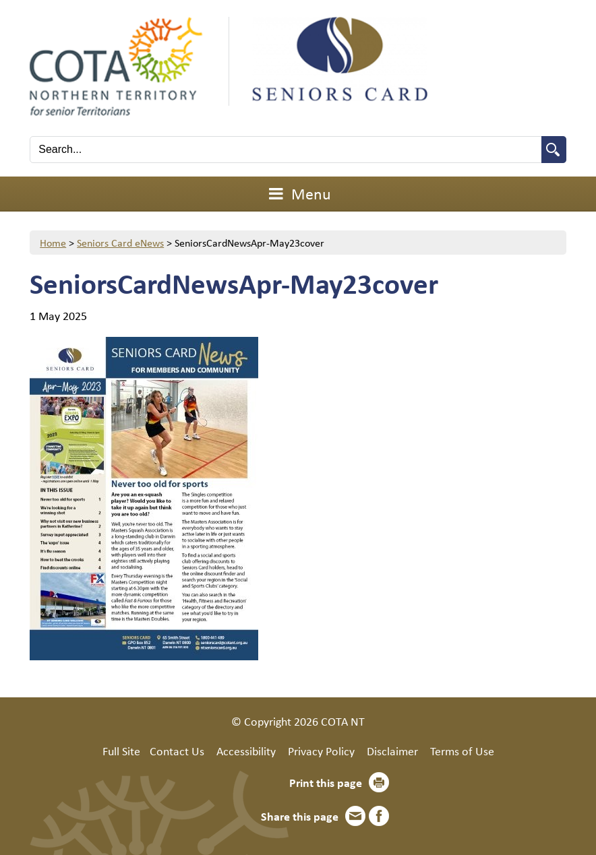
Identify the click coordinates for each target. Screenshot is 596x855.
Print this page (325, 782)
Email (355, 816)
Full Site (121, 750)
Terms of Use (462, 750)
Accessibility (246, 750)
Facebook (379, 816)
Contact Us (177, 750)
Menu (298, 193)
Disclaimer (392, 750)
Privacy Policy (321, 750)
